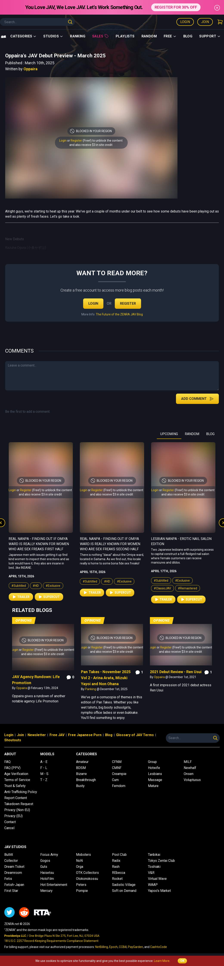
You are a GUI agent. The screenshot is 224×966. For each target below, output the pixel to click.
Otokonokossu (87, 879)
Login (185, 22)
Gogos (45, 861)
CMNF (116, 768)
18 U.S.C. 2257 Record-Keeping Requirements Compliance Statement (51, 941)
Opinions (23, 620)
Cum (115, 780)
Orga (79, 867)
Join (205, 22)
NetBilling (101, 947)
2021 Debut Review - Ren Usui (176, 671)
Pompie (82, 891)
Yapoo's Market (159, 891)
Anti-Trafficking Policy (20, 792)
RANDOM (192, 434)
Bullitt (8, 855)
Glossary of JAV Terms (135, 735)
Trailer (21, 597)
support (210, 36)
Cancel (9, 828)
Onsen (188, 774)
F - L (43, 768)
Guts (43, 867)
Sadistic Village (123, 885)
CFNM (116, 762)
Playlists (125, 36)
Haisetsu (47, 873)
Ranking (77, 36)
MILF (188, 762)
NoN (79, 861)
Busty (80, 786)
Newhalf (190, 768)
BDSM (81, 768)
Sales (100, 36)
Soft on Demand (124, 891)
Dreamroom (13, 873)
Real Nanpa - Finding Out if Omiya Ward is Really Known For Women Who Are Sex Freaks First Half (110, 544)
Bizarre (81, 774)
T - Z (43, 780)
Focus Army (49, 855)
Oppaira (30, 69)
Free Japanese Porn (84, 735)
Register (76, 140)
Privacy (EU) (13, 816)
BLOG (210, 434)
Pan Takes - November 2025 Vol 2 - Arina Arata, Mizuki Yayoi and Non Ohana (106, 677)
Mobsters (83, 855)
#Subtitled (18, 585)
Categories (23, 36)
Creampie (119, 774)
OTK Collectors (87, 873)
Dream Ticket (14, 867)
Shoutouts (12, 740)
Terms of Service (17, 780)
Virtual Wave (157, 879)
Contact (10, 822)
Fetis (8, 879)
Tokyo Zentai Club (161, 861)
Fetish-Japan (14, 885)
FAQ (7, 762)
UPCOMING (169, 434)
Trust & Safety (15, 786)
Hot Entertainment (53, 885)
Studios (53, 36)
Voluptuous (192, 780)
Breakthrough (86, 780)
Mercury (46, 891)
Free (170, 36)
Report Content (15, 798)
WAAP (153, 885)
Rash (116, 867)
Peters (81, 885)
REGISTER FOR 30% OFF (176, 7)
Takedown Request (18, 804)
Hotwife (154, 768)
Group (152, 762)
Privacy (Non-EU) (17, 810)
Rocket (117, 879)
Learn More (162, 961)
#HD (36, 585)
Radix (116, 861)
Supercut (49, 597)
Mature (153, 786)
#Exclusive (53, 585)
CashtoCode (158, 947)
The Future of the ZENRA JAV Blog (119, 314)
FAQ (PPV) (12, 768)
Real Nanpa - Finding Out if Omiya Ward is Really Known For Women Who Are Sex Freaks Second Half (181, 544)
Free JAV (57, 735)
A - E (43, 762)
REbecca (118, 873)
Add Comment (197, 399)
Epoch (113, 947)
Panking (91, 689)
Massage (155, 780)
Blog (188, 36)
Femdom (118, 786)
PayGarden (135, 947)
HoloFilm (47, 879)
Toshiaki (154, 867)
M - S (44, 774)
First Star (11, 891)
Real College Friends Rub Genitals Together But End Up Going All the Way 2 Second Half (40, 544)
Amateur (82, 762)
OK (182, 961)
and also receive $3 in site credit (90, 145)
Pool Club (119, 855)
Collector (11, 861)
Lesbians (155, 774)
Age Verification (16, 774)
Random (149, 36)
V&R (151, 873)
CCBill (123, 947)
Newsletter (37, 735)
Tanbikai (154, 855)
